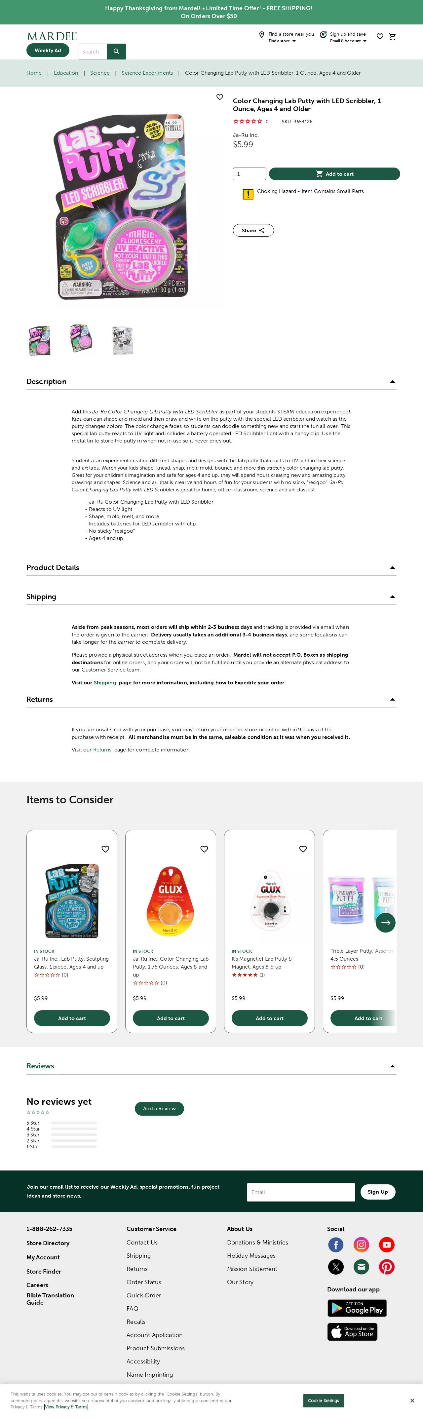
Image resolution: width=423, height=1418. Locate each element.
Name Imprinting (150, 1374)
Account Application (155, 1334)
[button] (211, 382)
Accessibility (143, 1361)
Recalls (136, 1321)
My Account (43, 1257)
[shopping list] (380, 36)
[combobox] (93, 51)
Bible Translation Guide (50, 1299)
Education (66, 73)
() (65, 974)
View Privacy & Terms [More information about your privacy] (66, 1406)
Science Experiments (147, 73)
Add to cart (335, 174)
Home (34, 73)
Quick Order (144, 1295)
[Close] (412, 1401)
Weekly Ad (48, 50)
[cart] (393, 36)
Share (253, 230)
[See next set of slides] (386, 923)
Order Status (144, 1282)
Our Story (240, 1282)
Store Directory (47, 1243)
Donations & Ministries (257, 1242)
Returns (102, 749)
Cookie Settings (323, 1400)
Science (100, 73)
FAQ (132, 1308)
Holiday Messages (251, 1255)
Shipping (105, 682)
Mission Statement (252, 1268)
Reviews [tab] (40, 1066)
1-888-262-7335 (49, 1228)
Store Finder (43, 1271)
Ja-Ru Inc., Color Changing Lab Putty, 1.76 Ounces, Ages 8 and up (171, 966)
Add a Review (159, 1108)
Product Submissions (156, 1348)
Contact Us (142, 1242)
